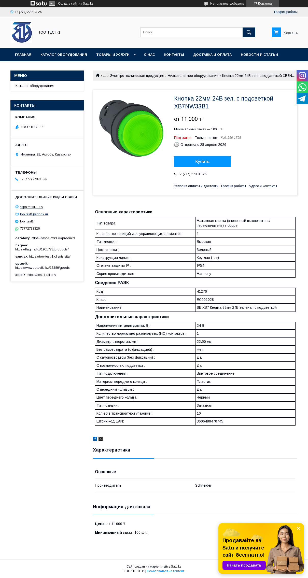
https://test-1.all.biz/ (41, 275)
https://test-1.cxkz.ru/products (53, 238)
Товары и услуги (113, 55)
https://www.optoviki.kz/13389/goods (42, 268)
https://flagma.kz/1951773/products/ (42, 249)
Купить (202, 161)
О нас (149, 55)
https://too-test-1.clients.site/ (50, 256)
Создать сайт (67, 3)
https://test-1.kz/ (31, 207)
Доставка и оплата (212, 55)
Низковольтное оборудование (193, 76)
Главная (23, 55)
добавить (237, 3)
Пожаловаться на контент (165, 571)
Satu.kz (176, 566)
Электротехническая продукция (137, 76)
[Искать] (249, 32)
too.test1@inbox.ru (34, 214)
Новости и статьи (259, 55)
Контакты (174, 55)
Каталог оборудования (63, 55)
